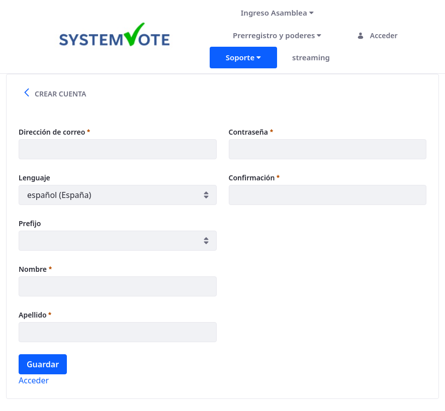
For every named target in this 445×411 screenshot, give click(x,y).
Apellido (35, 315)
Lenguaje (34, 177)
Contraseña (251, 132)
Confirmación (254, 177)
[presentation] (305, 236)
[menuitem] (277, 13)
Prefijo (30, 223)
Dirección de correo (54, 132)
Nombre (35, 269)
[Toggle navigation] (196, 35)
